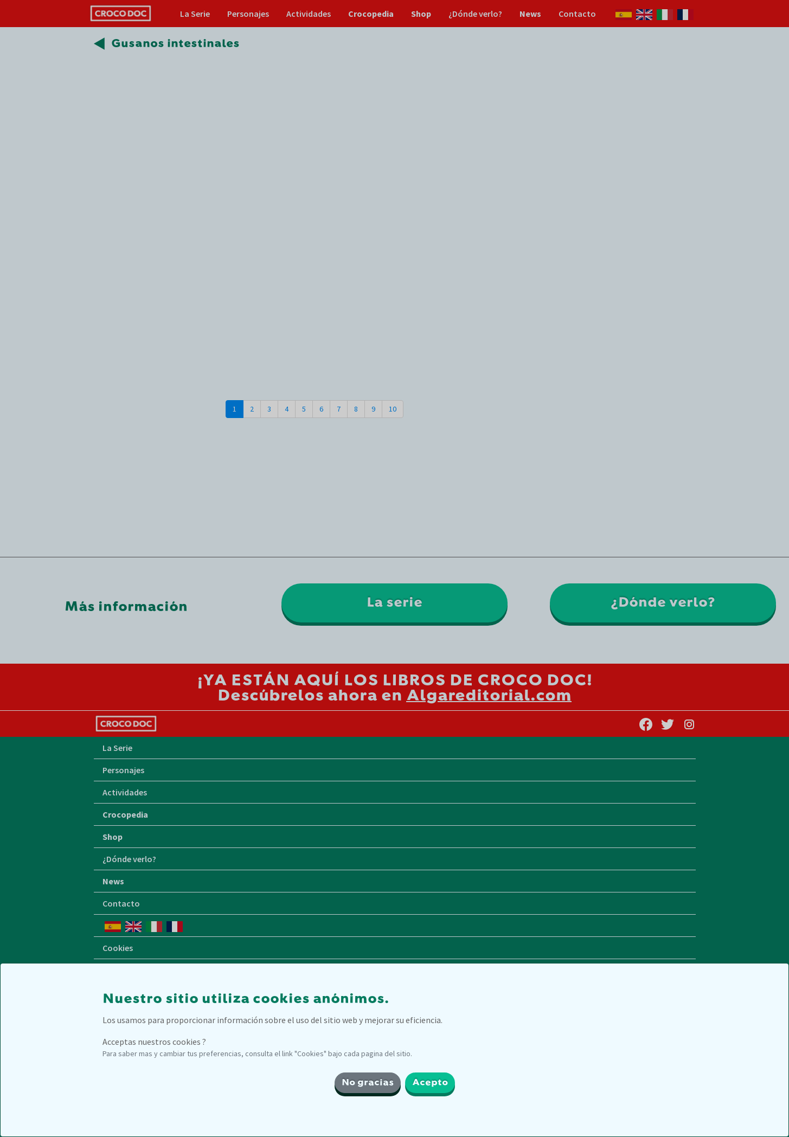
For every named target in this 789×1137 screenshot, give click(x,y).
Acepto (430, 1082)
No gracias (368, 1082)
